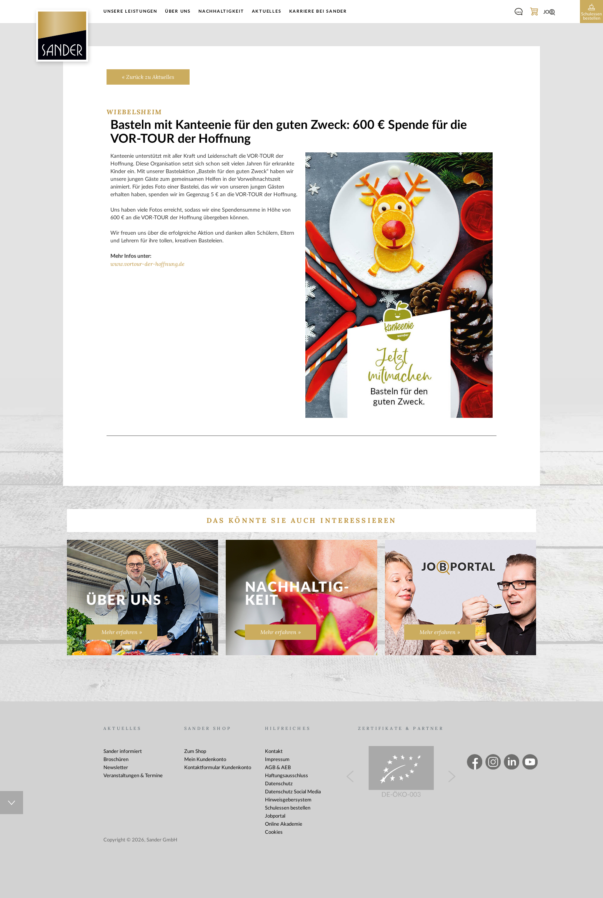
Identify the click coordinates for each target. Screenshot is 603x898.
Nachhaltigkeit (221, 11)
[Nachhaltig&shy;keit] (301, 597)
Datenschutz (279, 783)
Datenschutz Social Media (293, 792)
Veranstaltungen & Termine (133, 775)
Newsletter (115, 767)
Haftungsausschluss (286, 775)
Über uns (178, 11)
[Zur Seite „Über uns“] (142, 597)
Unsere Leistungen (130, 11)
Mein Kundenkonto (205, 759)
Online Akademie (283, 824)
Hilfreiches (288, 728)
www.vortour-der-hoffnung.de (147, 263)
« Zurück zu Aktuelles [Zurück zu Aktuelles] (148, 76)
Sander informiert (122, 751)
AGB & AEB (278, 767)
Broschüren (115, 759)
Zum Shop (195, 751)
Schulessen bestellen (287, 808)
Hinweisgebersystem (288, 800)
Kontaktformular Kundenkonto (217, 767)
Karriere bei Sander (318, 11)
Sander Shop (208, 728)
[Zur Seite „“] (460, 601)
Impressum (277, 759)
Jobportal (275, 816)
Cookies (274, 832)
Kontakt (274, 751)
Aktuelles (267, 11)
